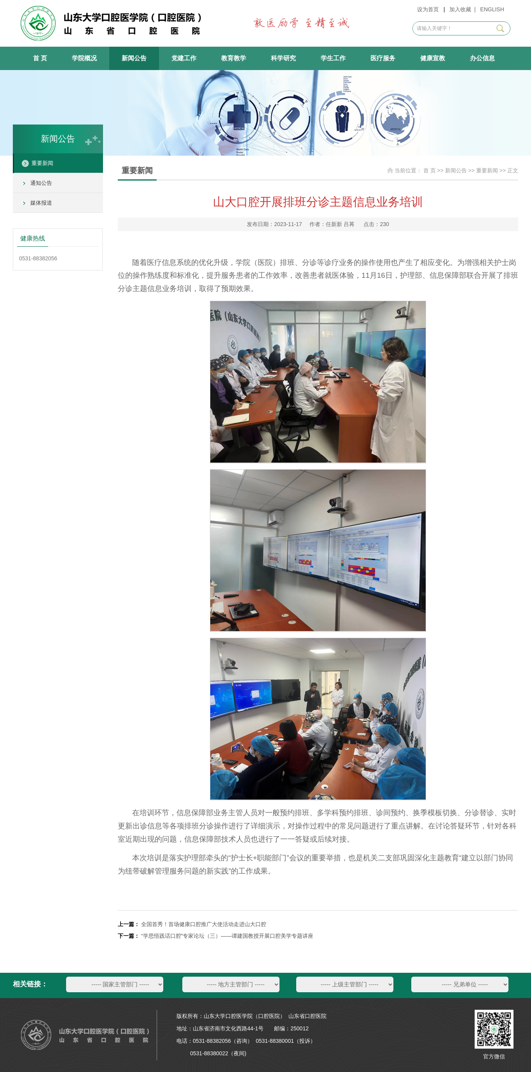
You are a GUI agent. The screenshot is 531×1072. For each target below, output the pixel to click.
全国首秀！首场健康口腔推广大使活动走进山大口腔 (204, 924)
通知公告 (41, 183)
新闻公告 (134, 58)
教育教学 (233, 58)
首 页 (40, 58)
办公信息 (482, 58)
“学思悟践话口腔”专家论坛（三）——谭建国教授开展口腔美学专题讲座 (227, 936)
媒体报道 (41, 203)
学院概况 (84, 58)
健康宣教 (432, 58)
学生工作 (333, 58)
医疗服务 (382, 58)
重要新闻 (42, 163)
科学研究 (283, 58)
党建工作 (183, 58)
